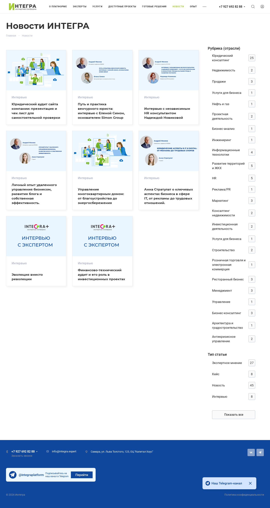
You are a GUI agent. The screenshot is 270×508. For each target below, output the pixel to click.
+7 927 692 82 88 (230, 6)
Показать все (233, 414)
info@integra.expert (64, 451)
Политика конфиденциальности (244, 494)
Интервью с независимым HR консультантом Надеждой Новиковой (167, 113)
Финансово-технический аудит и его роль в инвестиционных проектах (101, 274)
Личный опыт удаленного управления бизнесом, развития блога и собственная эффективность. (34, 194)
